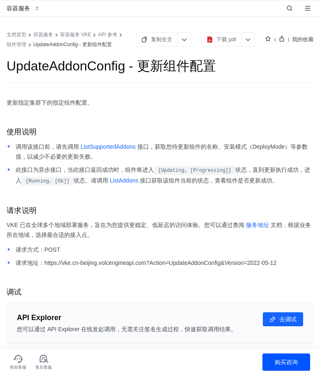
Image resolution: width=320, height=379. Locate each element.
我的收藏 (302, 39)
